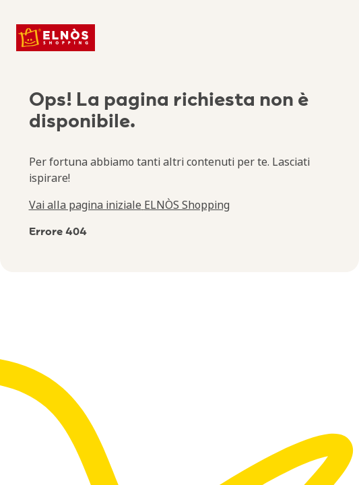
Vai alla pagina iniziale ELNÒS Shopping (129, 204)
